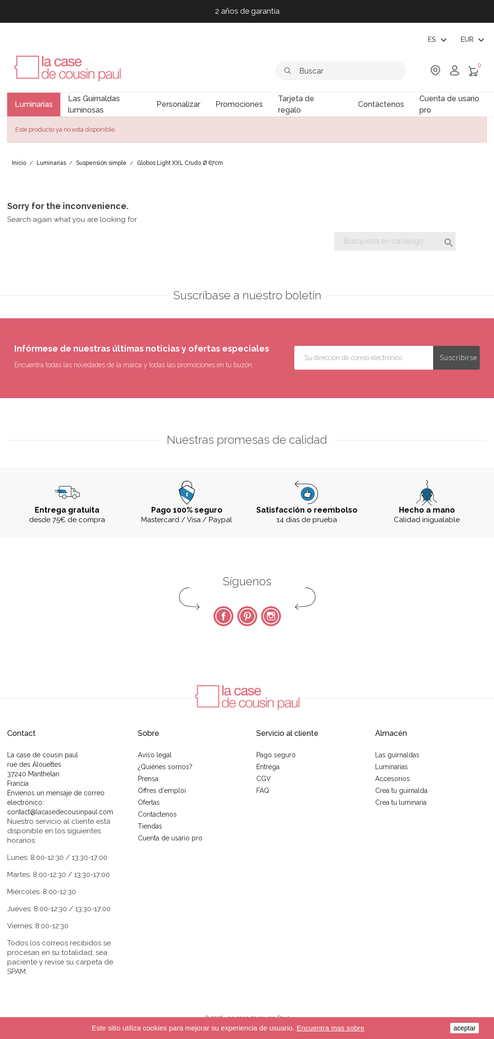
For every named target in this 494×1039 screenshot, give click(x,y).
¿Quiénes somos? (165, 767)
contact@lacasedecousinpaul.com (60, 812)
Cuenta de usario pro (170, 838)
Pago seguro (276, 755)
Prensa (148, 778)
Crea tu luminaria (400, 802)
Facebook (223, 616)
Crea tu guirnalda (401, 790)
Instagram (271, 616)
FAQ (262, 790)
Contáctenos (157, 814)
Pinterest (247, 616)
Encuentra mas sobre (331, 1028)
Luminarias (391, 767)
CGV (263, 778)
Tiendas (150, 826)
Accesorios (392, 778)
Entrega (268, 767)
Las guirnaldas (397, 755)
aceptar (465, 1028)
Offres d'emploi (162, 790)
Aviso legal (155, 755)
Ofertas (149, 802)
